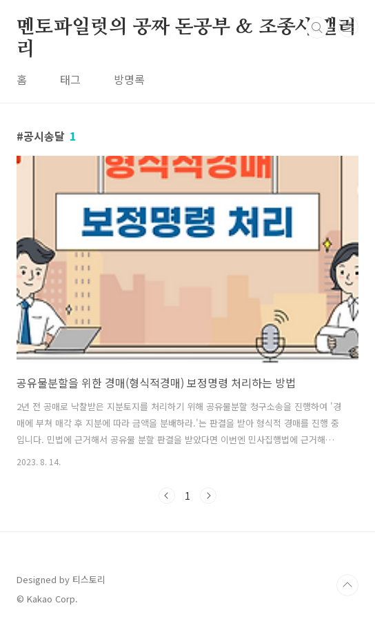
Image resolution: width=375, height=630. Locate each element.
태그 (70, 79)
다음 (208, 495)
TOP (347, 585)
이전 (167, 495)
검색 (317, 27)
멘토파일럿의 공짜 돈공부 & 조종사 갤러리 (186, 28)
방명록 (129, 79)
